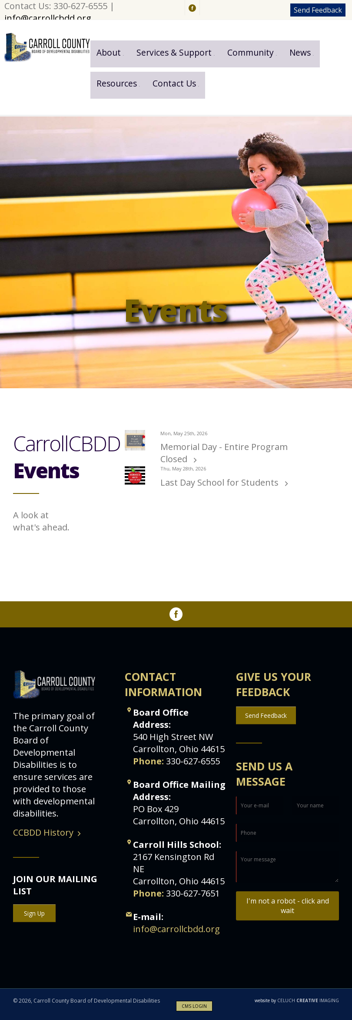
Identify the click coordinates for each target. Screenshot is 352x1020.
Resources (116, 83)
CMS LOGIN (194, 1006)
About (108, 52)
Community (250, 52)
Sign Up (34, 913)
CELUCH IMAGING (297, 1000)
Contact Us (174, 83)
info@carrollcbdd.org (47, 18)
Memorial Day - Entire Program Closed (224, 453)
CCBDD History (43, 832)
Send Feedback (318, 10)
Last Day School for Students (220, 482)
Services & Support (174, 52)
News (300, 52)
